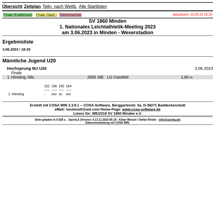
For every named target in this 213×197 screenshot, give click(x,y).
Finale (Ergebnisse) (18, 15)
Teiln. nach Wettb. (59, 6)
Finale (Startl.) (46, 15)
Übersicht (12, 6)
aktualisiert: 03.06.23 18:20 (192, 14)
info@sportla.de (169, 119)
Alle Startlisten (93, 6)
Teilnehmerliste (70, 15)
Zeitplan (32, 6)
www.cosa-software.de (141, 109)
